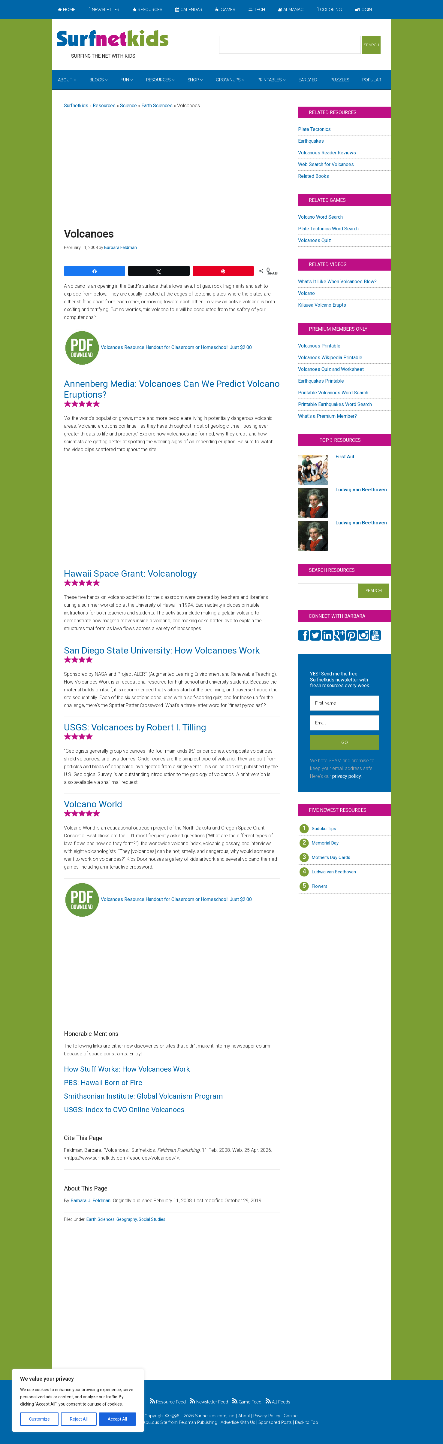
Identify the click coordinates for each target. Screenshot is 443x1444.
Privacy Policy (266, 1415)
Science (128, 105)
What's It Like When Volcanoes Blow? (337, 281)
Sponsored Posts (275, 1422)
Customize (39, 1419)
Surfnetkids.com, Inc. (215, 1415)
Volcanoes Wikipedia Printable (330, 357)
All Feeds (278, 1402)
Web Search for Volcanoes (326, 164)
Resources (104, 105)
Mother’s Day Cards (331, 857)
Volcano (306, 293)
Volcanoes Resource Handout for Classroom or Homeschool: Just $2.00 (176, 347)
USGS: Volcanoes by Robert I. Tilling (135, 727)
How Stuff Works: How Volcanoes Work (127, 1069)
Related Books (313, 176)
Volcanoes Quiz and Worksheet (331, 369)
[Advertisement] (172, 161)
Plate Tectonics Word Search (328, 229)
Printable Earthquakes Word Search (335, 404)
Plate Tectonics (314, 129)
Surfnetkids (76, 105)
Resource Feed (168, 1402)
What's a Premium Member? (327, 416)
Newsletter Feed (209, 1402)
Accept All (117, 1419)
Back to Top (306, 1422)
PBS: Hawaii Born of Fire (103, 1082)
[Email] (344, 722)
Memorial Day (325, 843)
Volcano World (93, 804)
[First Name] (344, 703)
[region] (78, 1400)
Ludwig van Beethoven (334, 872)
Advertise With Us (238, 1422)
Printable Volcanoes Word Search (333, 393)
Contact (291, 1415)
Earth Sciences (157, 105)
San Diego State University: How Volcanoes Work (162, 650)
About (244, 1415)
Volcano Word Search (320, 217)
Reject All (79, 1419)
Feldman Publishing (198, 1422)
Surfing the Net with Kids (113, 38)
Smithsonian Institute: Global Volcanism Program (143, 1096)
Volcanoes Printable (319, 346)
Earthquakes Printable (321, 381)
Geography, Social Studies (140, 1219)
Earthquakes (311, 141)
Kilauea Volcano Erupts (322, 305)
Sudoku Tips (324, 828)
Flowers (319, 886)
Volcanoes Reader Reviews (327, 153)
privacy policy (346, 776)
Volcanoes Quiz (314, 240)
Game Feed (246, 1402)
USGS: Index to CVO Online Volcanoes (124, 1110)
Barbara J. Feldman (90, 1200)
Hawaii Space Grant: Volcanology (130, 573)
